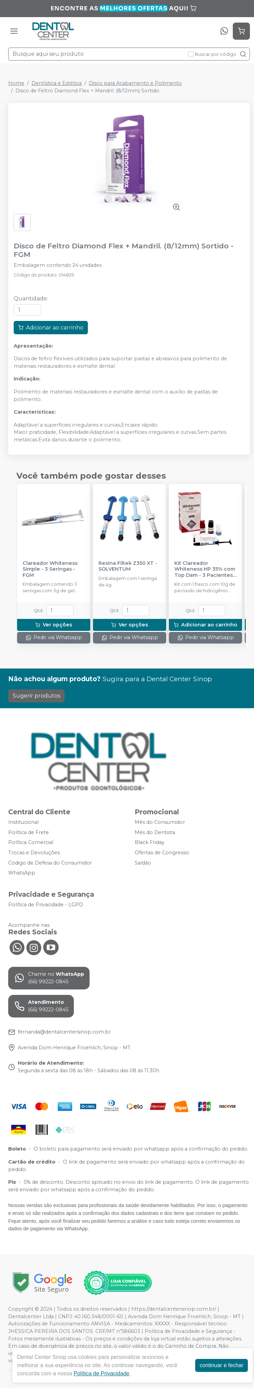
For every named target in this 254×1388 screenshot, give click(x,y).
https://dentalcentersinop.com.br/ (173, 1309)
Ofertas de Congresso (162, 852)
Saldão (143, 863)
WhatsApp (21, 873)
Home (16, 83)
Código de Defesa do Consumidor (50, 863)
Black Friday (149, 843)
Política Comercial (30, 843)
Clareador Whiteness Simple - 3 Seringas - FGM (50, 569)
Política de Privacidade (101, 1373)
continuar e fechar (221, 1365)
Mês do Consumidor (160, 822)
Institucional (23, 822)
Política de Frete (28, 832)
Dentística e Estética (56, 83)
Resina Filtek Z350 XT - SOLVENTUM (127, 566)
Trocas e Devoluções (34, 852)
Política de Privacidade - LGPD (45, 904)
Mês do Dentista (155, 832)
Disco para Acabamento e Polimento (135, 83)
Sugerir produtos (36, 695)
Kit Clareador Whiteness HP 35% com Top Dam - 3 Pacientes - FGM (205, 569)
